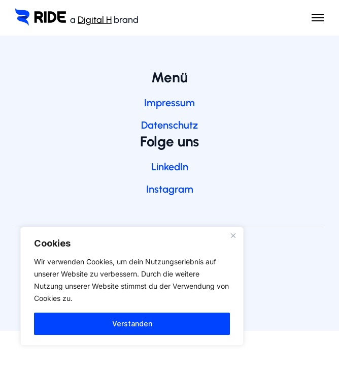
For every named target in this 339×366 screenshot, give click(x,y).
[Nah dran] (233, 235)
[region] (132, 286)
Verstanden (132, 323)
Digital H (95, 19)
